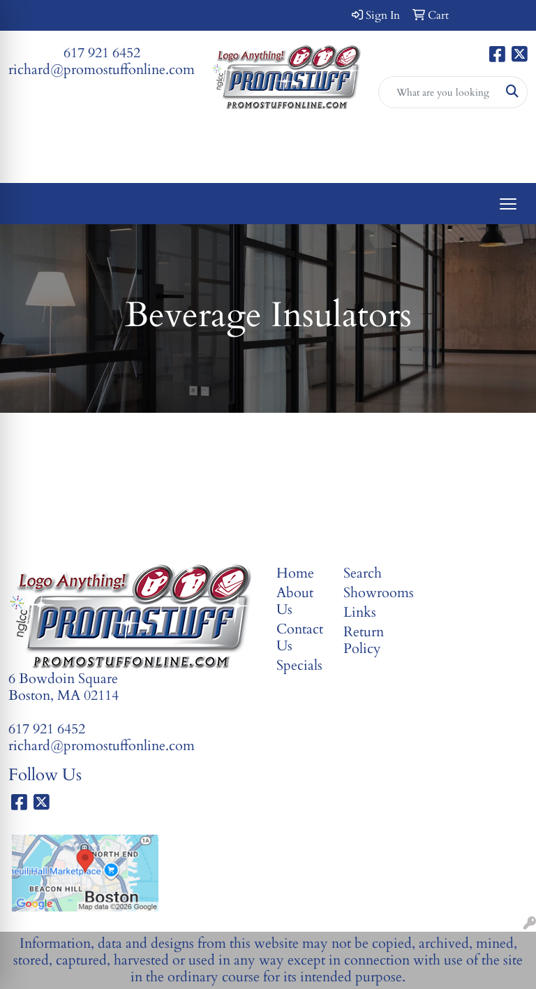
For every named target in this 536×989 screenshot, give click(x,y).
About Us (294, 601)
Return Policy (363, 640)
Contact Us (299, 637)
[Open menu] (508, 204)
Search (362, 573)
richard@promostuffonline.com (101, 69)
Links (359, 612)
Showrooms (368, 592)
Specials (299, 665)
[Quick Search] (438, 92)
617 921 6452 (102, 52)
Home (295, 573)
